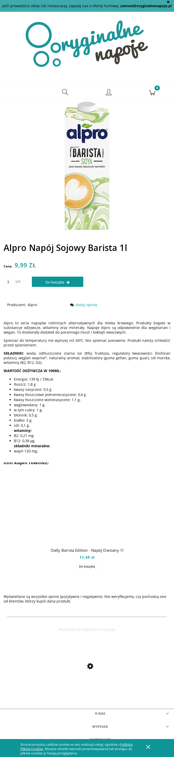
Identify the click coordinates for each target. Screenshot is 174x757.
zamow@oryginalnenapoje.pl (146, 5)
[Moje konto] (108, 92)
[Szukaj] (65, 91)
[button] (21, 91)
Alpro (32, 304)
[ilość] (9, 282)
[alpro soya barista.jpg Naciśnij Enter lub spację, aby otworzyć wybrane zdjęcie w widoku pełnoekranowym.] (87, 165)
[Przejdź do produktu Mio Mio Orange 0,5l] (87, 677)
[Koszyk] (152, 91)
